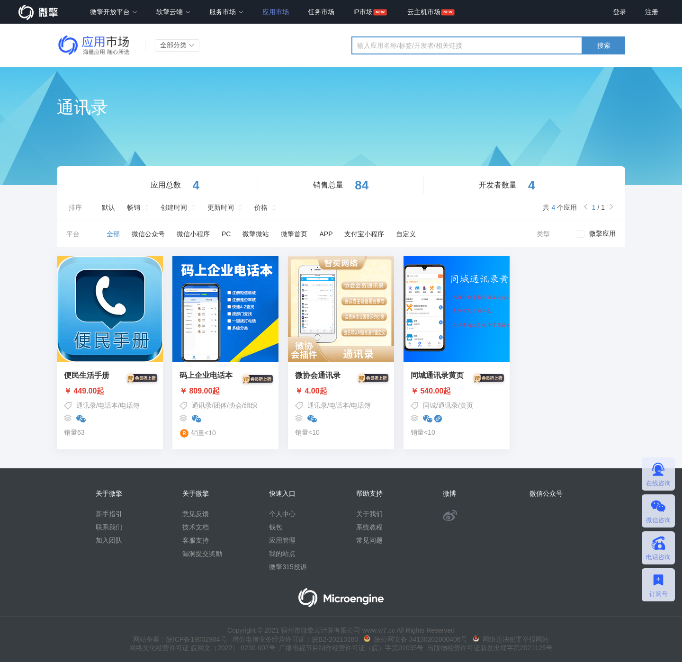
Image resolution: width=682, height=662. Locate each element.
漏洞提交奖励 (202, 553)
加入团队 (109, 540)
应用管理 (282, 540)
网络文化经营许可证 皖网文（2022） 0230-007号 (202, 648)
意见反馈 (195, 514)
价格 (261, 207)
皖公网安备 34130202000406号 (415, 639)
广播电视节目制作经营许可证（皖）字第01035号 (350, 648)
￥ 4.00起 (341, 391)
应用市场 (275, 12)
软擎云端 (173, 12)
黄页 (466, 405)
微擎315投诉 (287, 567)
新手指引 (109, 514)
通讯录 (86, 405)
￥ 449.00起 (110, 391)
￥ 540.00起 (457, 391)
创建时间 (174, 207)
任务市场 (321, 12)
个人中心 (282, 514)
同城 (429, 405)
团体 (220, 405)
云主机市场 (423, 12)
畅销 (133, 207)
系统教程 (369, 527)
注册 (651, 12)
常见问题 (369, 540)
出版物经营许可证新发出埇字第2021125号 (487, 648)
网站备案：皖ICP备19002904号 (180, 639)
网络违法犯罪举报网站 (511, 639)
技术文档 (195, 527)
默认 (108, 207)
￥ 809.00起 (225, 391)
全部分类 (177, 45)
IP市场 (363, 12)
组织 (250, 405)
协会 (235, 405)
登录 (619, 12)
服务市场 (226, 12)
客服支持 (195, 540)
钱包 (275, 527)
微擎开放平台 (113, 12)
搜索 (603, 45)
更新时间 (220, 207)
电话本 (108, 405)
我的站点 (282, 553)
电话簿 (130, 405)
